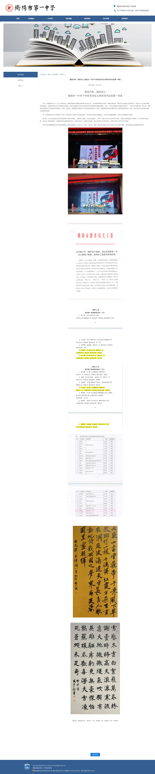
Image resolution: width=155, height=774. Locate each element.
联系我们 (125, 18)
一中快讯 (50, 18)
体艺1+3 (20, 86)
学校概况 (31, 18)
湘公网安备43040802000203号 (43, 771)
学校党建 (69, 18)
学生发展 (106, 18)
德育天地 (20, 80)
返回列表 (95, 754)
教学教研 (87, 18)
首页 (18, 18)
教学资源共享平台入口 (88, 771)
